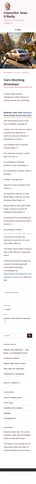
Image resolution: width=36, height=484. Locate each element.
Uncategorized (12, 292)
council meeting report (13, 398)
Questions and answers (13, 408)
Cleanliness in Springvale (14, 374)
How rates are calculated (14, 369)
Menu (18, 30)
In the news (8, 403)
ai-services (24, 72)
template (7, 413)
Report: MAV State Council (15, 363)
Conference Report (11, 358)
